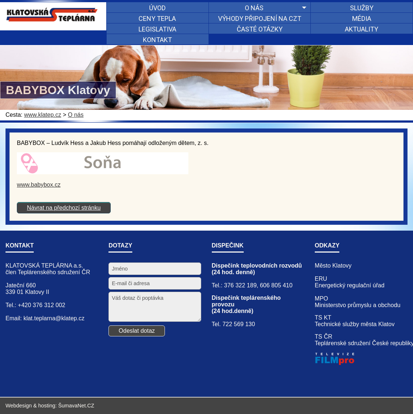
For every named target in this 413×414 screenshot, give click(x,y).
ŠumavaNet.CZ (76, 406)
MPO (321, 298)
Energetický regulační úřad (349, 285)
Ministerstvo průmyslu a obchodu (358, 305)
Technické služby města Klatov (355, 324)
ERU (321, 279)
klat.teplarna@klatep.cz (54, 318)
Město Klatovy (333, 265)
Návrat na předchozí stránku (64, 208)
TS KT (323, 317)
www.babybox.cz (38, 185)
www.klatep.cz (42, 115)
